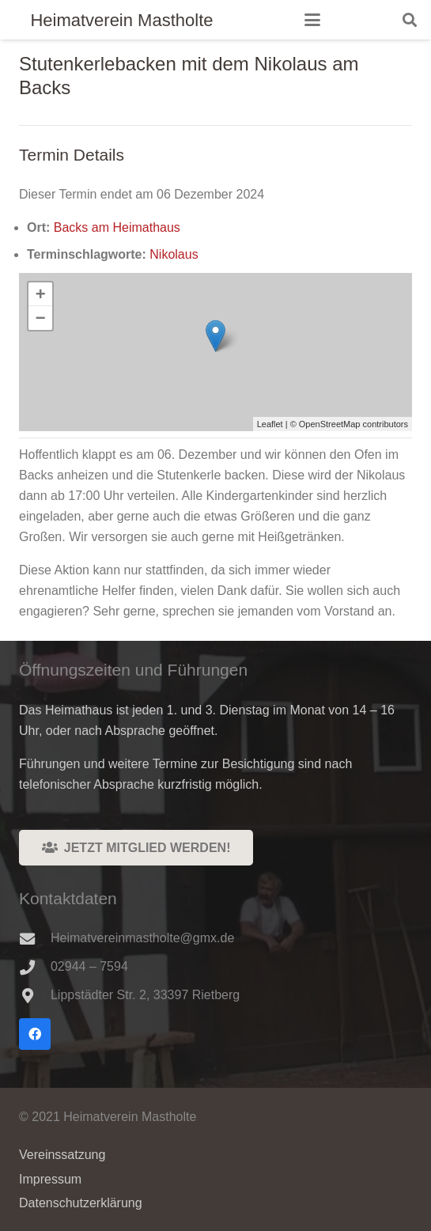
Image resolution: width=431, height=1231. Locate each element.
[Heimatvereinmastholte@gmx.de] (35, 938)
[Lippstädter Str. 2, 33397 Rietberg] (35, 995)
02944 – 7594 (89, 966)
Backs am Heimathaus (117, 227)
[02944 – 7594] (35, 967)
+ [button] (41, 294)
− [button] (41, 318)
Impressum (50, 1179)
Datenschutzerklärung (80, 1203)
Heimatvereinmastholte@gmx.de (142, 938)
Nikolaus (173, 254)
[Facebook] (35, 1034)
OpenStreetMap (330, 424)
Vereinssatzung (62, 1154)
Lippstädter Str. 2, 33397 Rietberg (145, 995)
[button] (312, 20)
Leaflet (270, 424)
